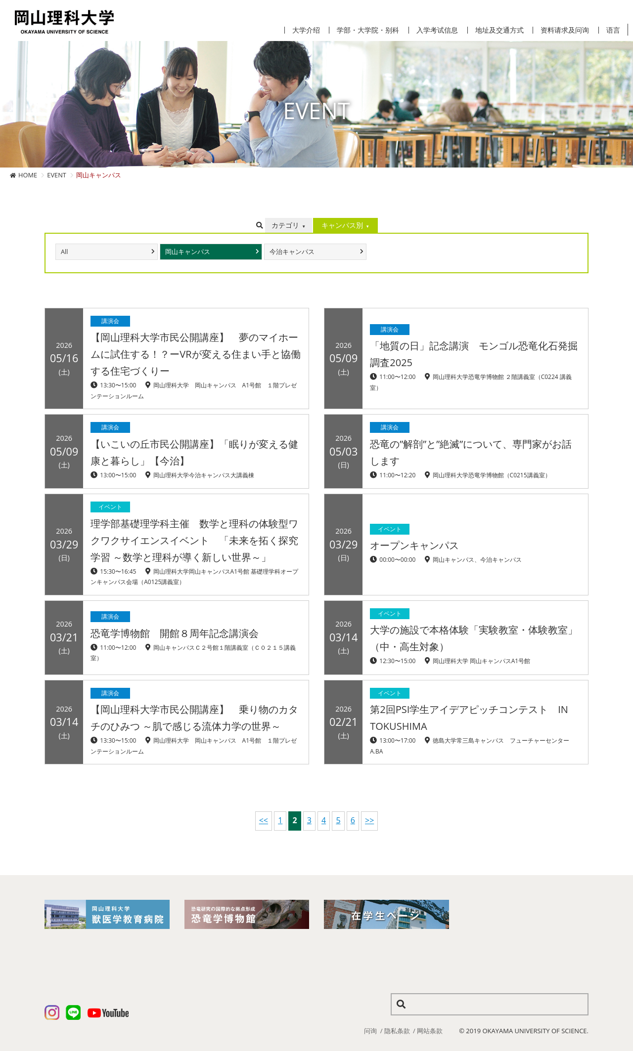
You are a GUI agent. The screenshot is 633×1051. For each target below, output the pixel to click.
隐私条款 (397, 1030)
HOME (27, 174)
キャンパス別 (342, 225)
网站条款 (430, 1030)
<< (263, 820)
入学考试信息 (437, 30)
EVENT (56, 174)
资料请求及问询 (565, 30)
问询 (370, 1030)
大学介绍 (306, 30)
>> (369, 820)
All (64, 252)
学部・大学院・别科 (368, 30)
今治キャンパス (292, 252)
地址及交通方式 (499, 30)
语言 (613, 30)
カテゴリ (285, 225)
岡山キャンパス (187, 252)
